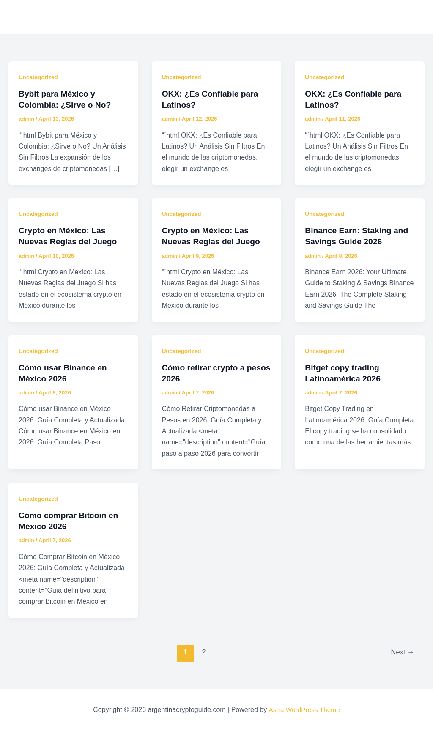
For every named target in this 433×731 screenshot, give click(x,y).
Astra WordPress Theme (304, 709)
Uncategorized (39, 77)
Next (402, 652)
